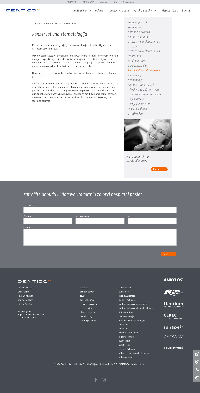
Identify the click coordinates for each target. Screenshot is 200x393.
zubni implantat (137, 22)
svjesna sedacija (138, 108)
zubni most (134, 27)
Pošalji (166, 254)
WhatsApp (103, 2)
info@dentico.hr (128, 2)
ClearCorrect (124, 341)
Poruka (26, 227)
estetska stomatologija (141, 84)
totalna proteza (137, 60)
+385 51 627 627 (71, 2)
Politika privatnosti (88, 320)
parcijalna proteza (139, 32)
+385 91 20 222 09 (88, 2)
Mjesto (131, 216)
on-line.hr (142, 364)
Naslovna (84, 287)
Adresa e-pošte (82, 216)
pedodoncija (135, 80)
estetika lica (135, 113)
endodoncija (135, 75)
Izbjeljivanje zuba (140, 104)
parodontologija (137, 65)
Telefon (27, 216)
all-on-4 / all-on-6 (138, 36)
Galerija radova (86, 308)
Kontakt (187, 10)
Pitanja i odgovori (88, 312)
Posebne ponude (119, 10)
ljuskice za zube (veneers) (145, 89)
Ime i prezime (29, 205)
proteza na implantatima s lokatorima (136, 308)
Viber (115, 2)
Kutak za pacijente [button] (145, 10)
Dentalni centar (82, 10)
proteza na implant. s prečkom (133, 304)
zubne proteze (125, 357)
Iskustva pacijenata (88, 304)
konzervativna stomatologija (145, 70)
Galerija (83, 296)
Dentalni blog (170, 10)
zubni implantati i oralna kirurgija (134, 353)
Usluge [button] (99, 10)
